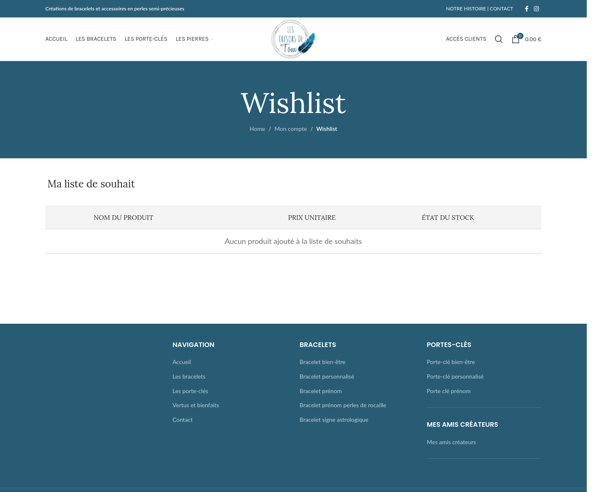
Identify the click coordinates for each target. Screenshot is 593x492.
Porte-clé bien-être (451, 361)
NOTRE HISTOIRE (466, 8)
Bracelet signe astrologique (334, 419)
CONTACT (501, 8)
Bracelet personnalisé (327, 376)
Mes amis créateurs (451, 441)
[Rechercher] (499, 39)
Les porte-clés (190, 390)
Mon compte (290, 128)
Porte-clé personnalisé (455, 376)
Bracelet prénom (321, 390)
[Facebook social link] (526, 9)
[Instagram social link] (536, 9)
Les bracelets (189, 376)
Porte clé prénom (449, 390)
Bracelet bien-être (322, 361)
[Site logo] (293, 38)
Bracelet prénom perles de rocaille (343, 404)
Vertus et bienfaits (196, 404)
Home (257, 128)
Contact (183, 419)
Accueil (182, 361)
